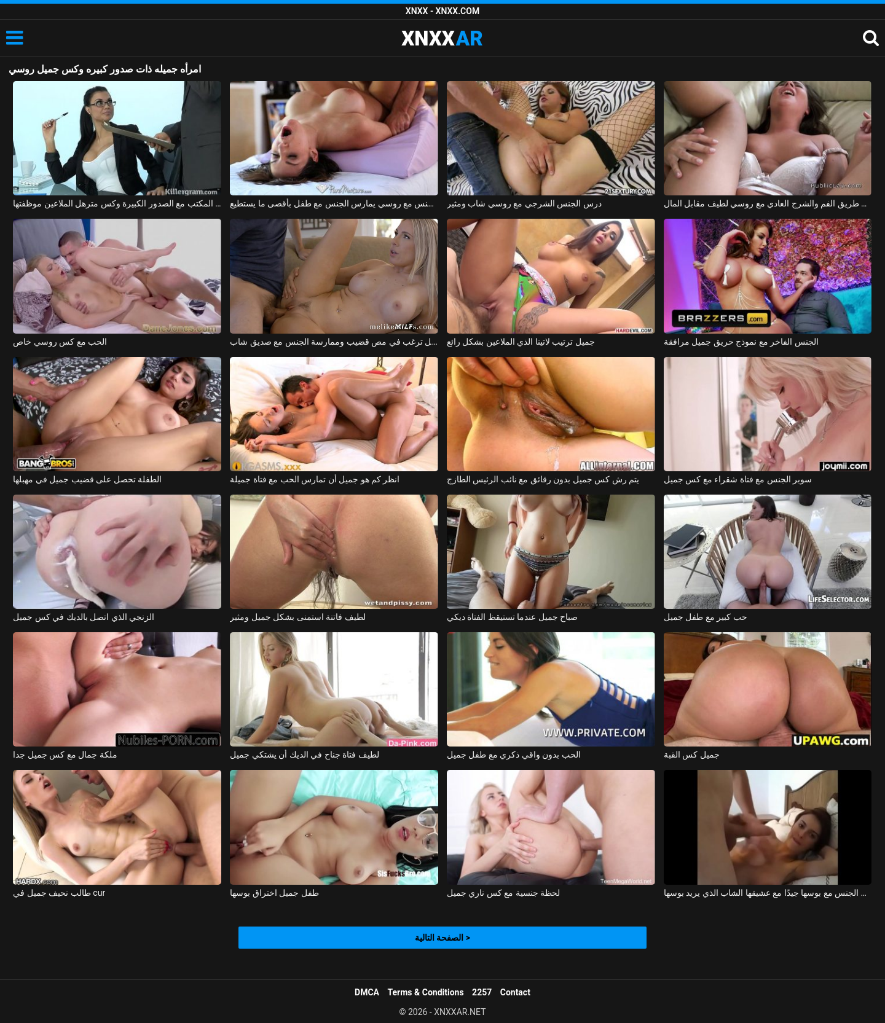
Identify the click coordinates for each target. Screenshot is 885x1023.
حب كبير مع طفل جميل (705, 617)
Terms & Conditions (426, 992)
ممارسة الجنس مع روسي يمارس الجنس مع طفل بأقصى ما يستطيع (334, 203)
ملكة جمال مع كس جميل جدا (65, 754)
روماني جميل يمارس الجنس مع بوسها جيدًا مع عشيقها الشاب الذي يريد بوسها (768, 893)
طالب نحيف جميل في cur (59, 893)
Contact (515, 992)
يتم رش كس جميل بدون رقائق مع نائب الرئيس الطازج (543, 479)
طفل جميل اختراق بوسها (274, 893)
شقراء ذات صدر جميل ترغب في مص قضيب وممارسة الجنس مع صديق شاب (334, 342)
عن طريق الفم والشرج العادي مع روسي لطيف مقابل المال (768, 203)
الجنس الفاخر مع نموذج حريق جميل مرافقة (741, 342)
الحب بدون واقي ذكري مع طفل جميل (514, 754)
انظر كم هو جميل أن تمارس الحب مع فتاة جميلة (314, 479)
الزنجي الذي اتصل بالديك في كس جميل (83, 617)
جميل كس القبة (692, 754)
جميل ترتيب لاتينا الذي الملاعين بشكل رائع (521, 342)
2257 (482, 992)
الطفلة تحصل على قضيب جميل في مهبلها (87, 479)
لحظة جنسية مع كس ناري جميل (503, 893)
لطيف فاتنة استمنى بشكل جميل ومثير (297, 617)
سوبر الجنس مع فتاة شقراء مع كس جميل (738, 479)
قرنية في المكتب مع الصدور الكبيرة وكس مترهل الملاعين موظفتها (117, 203)
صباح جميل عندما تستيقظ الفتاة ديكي (512, 617)
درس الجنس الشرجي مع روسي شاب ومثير (524, 203)
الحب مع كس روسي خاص (60, 342)
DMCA (367, 992)
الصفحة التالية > (442, 938)
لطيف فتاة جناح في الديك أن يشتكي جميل (304, 754)
